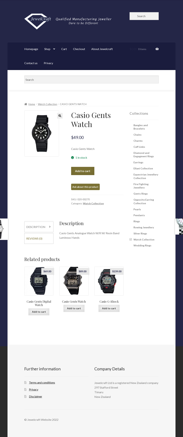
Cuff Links (139, 146)
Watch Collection (47, 104)
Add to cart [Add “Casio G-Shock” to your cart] (109, 308)
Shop (47, 49)
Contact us (31, 63)
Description (35, 227)
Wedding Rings (142, 245)
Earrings (138, 162)
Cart (64, 49)
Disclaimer (35, 396)
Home (31, 104)
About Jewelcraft (102, 49)
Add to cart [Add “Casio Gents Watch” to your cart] (74, 308)
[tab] (39, 227)
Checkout (79, 49)
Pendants (139, 215)
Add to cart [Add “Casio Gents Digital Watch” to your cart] (39, 311)
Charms (138, 140)
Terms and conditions (42, 382)
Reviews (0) (34, 238)
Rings (136, 221)
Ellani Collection (143, 168)
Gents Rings (140, 193)
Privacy (48, 63)
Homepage (31, 49)
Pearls (137, 209)
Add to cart (82, 171)
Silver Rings (140, 233)
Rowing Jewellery (143, 227)
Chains (137, 134)
